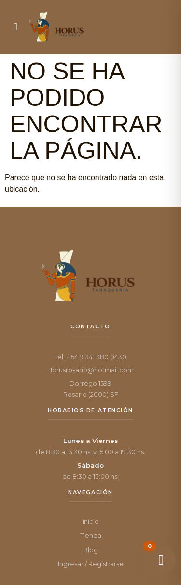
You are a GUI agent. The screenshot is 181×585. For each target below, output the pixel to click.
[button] (15, 27)
